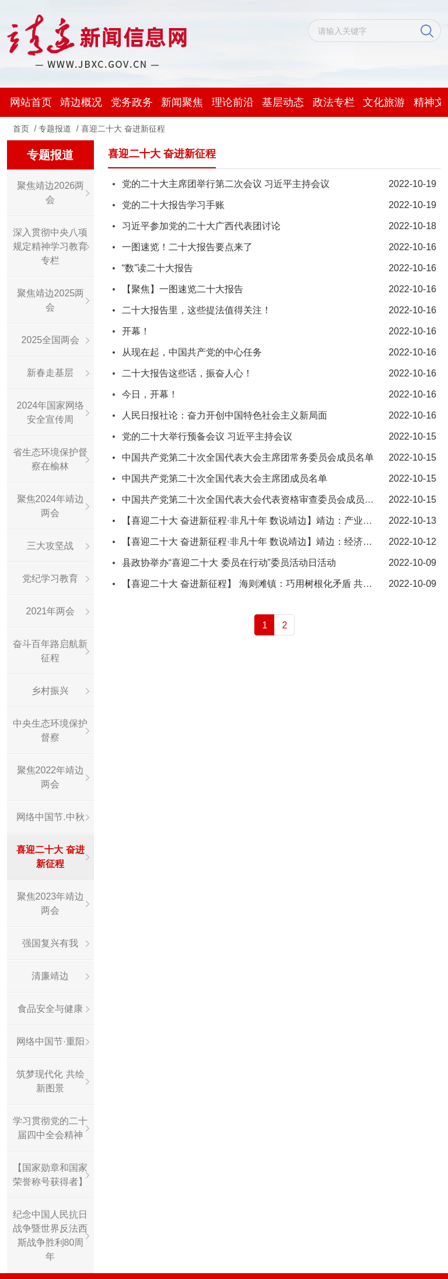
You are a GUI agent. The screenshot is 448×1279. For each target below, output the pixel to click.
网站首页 (31, 102)
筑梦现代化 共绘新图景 (50, 1081)
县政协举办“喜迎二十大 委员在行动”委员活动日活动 (229, 563)
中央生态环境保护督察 (50, 730)
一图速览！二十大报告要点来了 (187, 247)
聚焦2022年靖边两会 (51, 777)
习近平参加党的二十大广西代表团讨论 (201, 226)
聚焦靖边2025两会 (51, 300)
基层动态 (283, 102)
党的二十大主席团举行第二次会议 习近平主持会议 (226, 184)
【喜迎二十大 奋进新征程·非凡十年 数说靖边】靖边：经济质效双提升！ (270, 542)
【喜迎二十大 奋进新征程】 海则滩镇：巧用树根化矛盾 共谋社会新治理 (270, 584)
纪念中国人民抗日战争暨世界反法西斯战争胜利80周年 (50, 1235)
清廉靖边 (50, 976)
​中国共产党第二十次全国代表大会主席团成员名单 (224, 478)
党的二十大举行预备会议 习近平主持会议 (207, 436)
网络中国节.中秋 (50, 817)
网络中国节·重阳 (50, 1041)
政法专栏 (334, 102)
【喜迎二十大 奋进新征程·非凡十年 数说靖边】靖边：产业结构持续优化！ (275, 521)
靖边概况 (81, 102)
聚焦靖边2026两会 (51, 193)
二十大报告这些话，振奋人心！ (187, 373)
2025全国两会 (51, 340)
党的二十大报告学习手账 (173, 205)
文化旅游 (384, 102)
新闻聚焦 (182, 102)
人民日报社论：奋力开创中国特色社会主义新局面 (224, 415)
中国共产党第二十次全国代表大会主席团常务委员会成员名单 (248, 457)
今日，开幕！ (150, 394)
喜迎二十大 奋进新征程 (123, 128)
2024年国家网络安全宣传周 (51, 412)
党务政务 (132, 102)
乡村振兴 (50, 691)
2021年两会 (50, 611)
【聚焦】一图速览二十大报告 (182, 289)
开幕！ (136, 331)
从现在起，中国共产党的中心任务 (192, 352)
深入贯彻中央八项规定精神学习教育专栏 (50, 246)
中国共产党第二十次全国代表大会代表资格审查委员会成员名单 (252, 499)
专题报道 (54, 128)
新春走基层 (50, 373)
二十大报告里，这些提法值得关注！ (196, 310)
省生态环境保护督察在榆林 (50, 459)
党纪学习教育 (50, 578)
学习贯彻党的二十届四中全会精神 (50, 1128)
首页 (21, 128)
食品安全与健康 (50, 1009)
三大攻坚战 (50, 546)
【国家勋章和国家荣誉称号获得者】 (50, 1175)
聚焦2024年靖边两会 (51, 506)
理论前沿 (233, 102)
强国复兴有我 (50, 943)
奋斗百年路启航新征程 (50, 651)
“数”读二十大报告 (158, 268)
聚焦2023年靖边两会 (51, 903)
